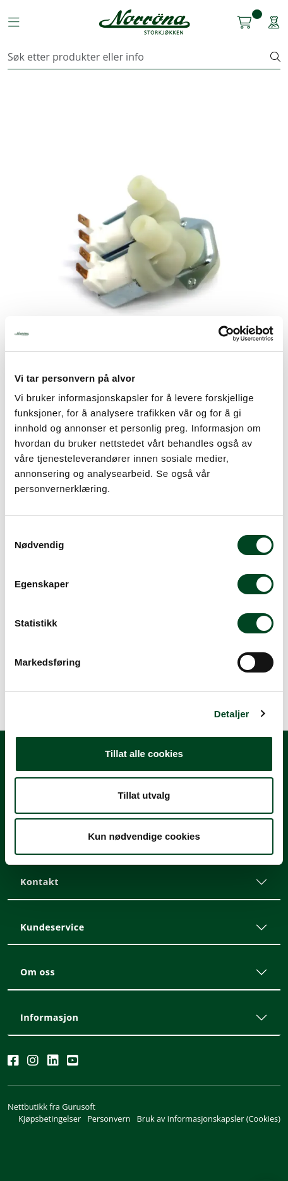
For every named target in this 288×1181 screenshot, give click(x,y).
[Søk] (139, 56)
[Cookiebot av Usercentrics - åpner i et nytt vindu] (218, 334)
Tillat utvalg (143, 795)
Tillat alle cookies (144, 753)
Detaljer (231, 713)
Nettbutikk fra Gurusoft (51, 1106)
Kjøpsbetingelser (49, 1118)
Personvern (108, 1118)
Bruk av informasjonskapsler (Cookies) (208, 1118)
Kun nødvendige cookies (144, 836)
